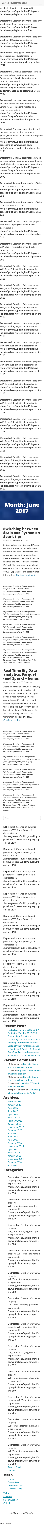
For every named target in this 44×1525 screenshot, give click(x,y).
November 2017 (16, 1127)
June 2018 (13, 1111)
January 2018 (14, 1123)
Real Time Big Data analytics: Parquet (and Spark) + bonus (21, 674)
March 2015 (14, 1152)
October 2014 (15, 1162)
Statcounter (5, 1523)
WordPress (30, 1513)
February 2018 (15, 1120)
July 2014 (12, 1165)
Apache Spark (11, 660)
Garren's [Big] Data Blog (14, 2)
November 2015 (16, 1146)
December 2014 (16, 1158)
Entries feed (14, 1482)
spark (10, 662)
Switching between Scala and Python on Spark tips (21, 532)
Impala (13, 807)
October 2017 (15, 1130)
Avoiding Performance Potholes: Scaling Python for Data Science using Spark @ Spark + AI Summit (24, 1045)
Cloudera (6, 807)
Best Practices (26, 660)
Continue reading (25, 575)
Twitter (6, 1493)
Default (11, 1470)
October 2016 (15, 1143)
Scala (5, 662)
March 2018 (14, 1117)
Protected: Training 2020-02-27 (23, 1029)
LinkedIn (7, 1496)
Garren (15, 540)
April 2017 (13, 1139)
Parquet (20, 807)
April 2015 (13, 1149)
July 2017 (12, 1133)
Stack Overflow (10, 1499)
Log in (11, 1479)
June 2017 (13, 1136)
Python (34, 660)
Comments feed (15, 1485)
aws (22, 805)
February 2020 (15, 1101)
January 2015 (14, 1155)
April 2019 (13, 1108)
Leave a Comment (23, 662)
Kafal (11, 1513)
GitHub (6, 1503)
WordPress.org (15, 1488)
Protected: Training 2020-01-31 (23, 1033)
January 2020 (14, 1104)
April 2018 (13, 1114)
